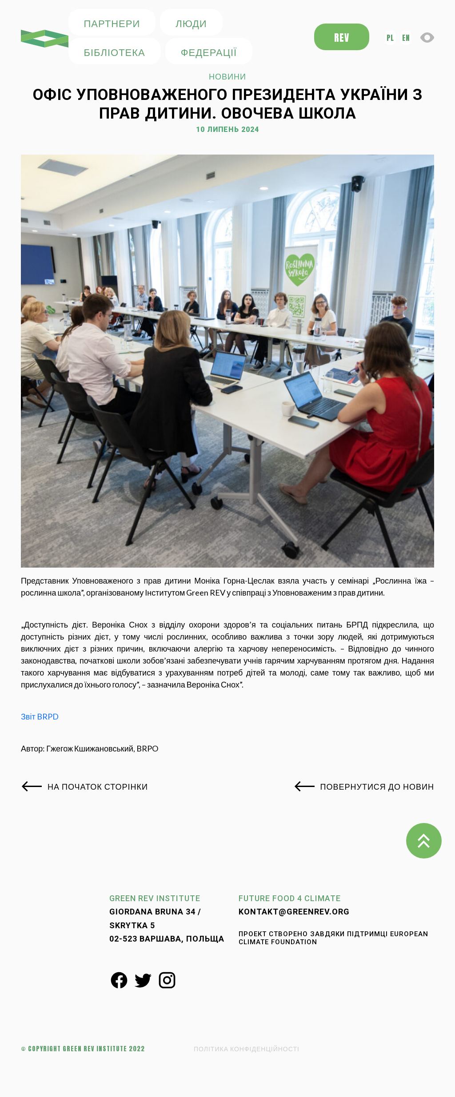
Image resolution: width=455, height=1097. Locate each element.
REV (341, 37)
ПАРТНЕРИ (112, 23)
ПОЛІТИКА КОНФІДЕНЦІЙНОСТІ (246, 1048)
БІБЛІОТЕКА (114, 51)
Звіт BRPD (40, 716)
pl (390, 37)
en (406, 37)
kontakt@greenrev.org (294, 911)
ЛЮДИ (191, 23)
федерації (209, 51)
